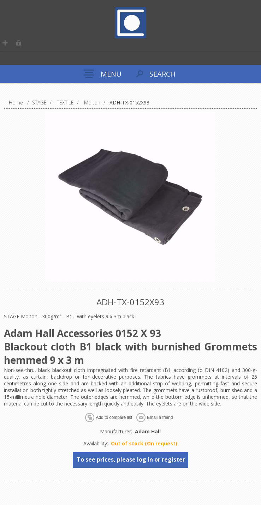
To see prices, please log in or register (131, 459)
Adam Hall (148, 431)
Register (7, 44)
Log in (20, 44)
